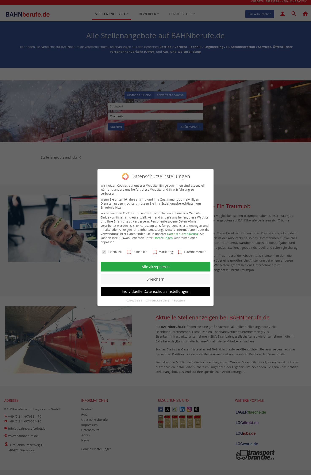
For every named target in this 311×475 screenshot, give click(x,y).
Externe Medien (192, 248)
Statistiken (137, 248)
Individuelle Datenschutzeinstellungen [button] (155, 288)
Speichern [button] (155, 275)
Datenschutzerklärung (183, 230)
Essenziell (112, 248)
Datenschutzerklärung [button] (158, 297)
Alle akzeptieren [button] (156, 263)
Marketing (163, 248)
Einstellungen (163, 235)
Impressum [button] (179, 297)
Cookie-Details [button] (134, 297)
